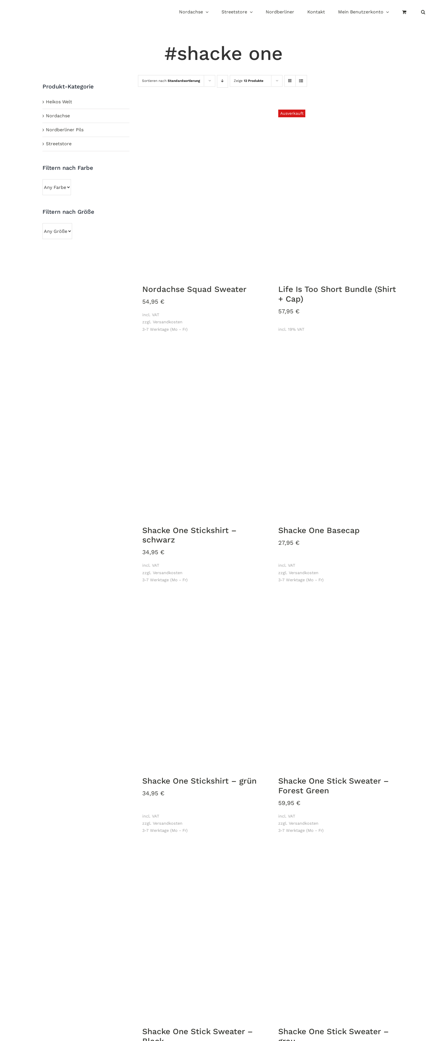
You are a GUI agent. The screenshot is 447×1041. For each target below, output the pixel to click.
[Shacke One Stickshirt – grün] (203, 683)
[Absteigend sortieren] (222, 81)
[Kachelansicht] (290, 75)
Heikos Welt (59, 101)
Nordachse (58, 115)
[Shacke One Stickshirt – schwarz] (203, 432)
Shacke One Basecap (319, 530)
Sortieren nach (171, 81)
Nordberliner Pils (65, 129)
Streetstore (59, 143)
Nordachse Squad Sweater (194, 289)
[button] (423, 12)
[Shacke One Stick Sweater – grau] (339, 933)
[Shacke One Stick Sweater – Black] (203, 933)
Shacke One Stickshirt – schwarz (189, 535)
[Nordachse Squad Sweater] (203, 191)
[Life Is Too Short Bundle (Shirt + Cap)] (339, 191)
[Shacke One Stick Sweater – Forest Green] (339, 683)
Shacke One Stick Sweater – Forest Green (333, 785)
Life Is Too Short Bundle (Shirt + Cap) (337, 294)
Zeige (248, 81)
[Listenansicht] (301, 81)
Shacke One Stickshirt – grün (199, 781)
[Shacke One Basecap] (339, 432)
